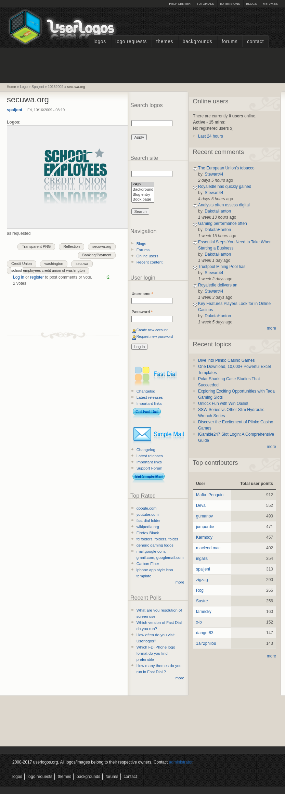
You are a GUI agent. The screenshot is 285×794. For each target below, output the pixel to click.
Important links (149, 403)
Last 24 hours (210, 136)
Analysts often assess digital (224, 205)
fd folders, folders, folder (157, 539)
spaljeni (14, 109)
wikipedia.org (148, 527)
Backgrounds (197, 41)
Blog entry (143, 194)
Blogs (251, 3)
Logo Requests (131, 41)
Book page (143, 199)
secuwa (82, 263)
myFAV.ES (270, 3)
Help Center (180, 3)
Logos (99, 41)
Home (11, 87)
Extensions (230, 3)
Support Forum (150, 468)
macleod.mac (208, 548)
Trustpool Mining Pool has (221, 266)
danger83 (204, 632)
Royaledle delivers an (217, 285)
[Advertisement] (142, 64)
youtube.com (148, 514)
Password (141, 312)
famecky (203, 611)
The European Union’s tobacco (226, 168)
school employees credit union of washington (48, 270)
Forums (229, 41)
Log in (18, 277)
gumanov (204, 516)
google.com (147, 508)
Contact (255, 41)
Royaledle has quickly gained (224, 186)
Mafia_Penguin (209, 494)
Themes (164, 41)
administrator (181, 762)
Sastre (202, 601)
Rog (200, 590)
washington (53, 263)
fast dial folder (149, 520)
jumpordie (205, 526)
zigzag (202, 579)
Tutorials (205, 3)
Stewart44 (214, 174)
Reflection (71, 246)
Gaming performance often (222, 223)
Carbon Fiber (148, 564)
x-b (199, 622)
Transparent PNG (36, 246)
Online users (147, 256)
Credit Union (21, 263)
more (180, 582)
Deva (201, 505)
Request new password (155, 336)
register (37, 277)
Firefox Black (148, 533)
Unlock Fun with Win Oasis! (223, 403)
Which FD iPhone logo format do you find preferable (156, 653)
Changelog (146, 391)
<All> (143, 184)
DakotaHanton (218, 211)
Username (142, 294)
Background (143, 189)
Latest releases (150, 397)
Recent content (150, 262)
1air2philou (206, 643)
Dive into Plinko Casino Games (226, 360)
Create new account (152, 330)
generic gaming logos (155, 545)
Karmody (204, 537)
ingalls (202, 558)
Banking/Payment (97, 255)
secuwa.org (76, 87)
